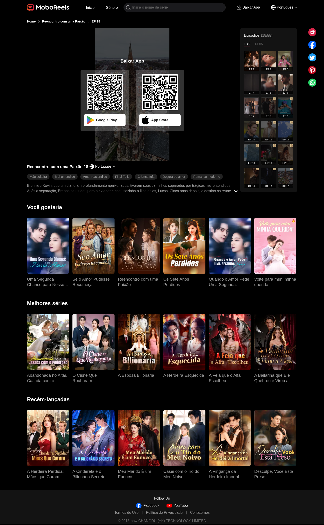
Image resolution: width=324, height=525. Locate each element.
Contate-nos (200, 512)
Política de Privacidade (164, 512)
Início (90, 7)
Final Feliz (122, 176)
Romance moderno (206, 176)
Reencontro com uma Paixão (63, 21)
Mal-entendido (65, 176)
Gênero (112, 7)
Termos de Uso (126, 512)
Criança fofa (145, 176)
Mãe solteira (38, 176)
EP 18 (96, 21)
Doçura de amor (174, 176)
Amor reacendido (95, 176)
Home (31, 21)
